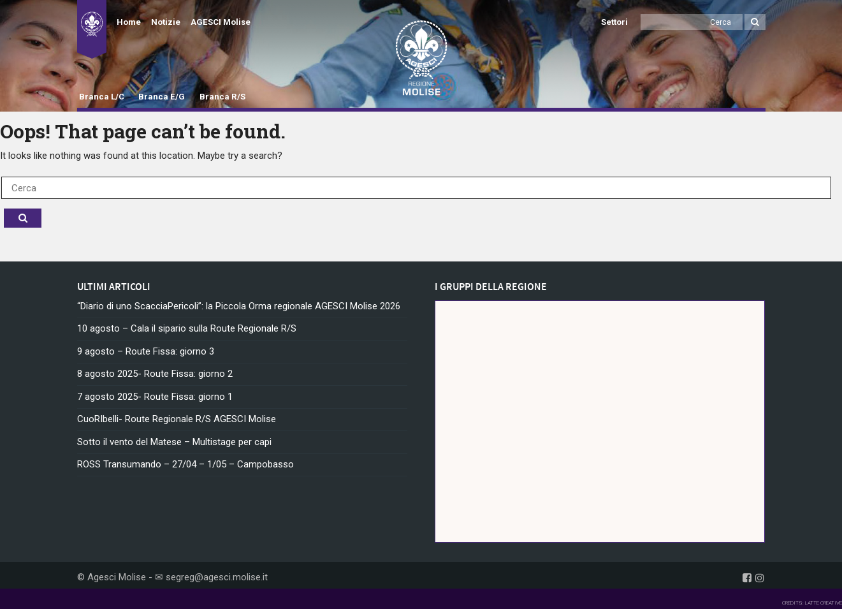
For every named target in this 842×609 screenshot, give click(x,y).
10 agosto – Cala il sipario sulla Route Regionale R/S (186, 328)
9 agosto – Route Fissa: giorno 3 (145, 351)
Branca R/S (222, 96)
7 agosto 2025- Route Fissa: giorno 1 (155, 396)
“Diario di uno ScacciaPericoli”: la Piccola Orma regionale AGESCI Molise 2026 (238, 306)
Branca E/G (161, 96)
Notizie (165, 22)
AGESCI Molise (220, 22)
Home (129, 22)
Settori (614, 22)
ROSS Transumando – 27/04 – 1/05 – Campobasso (185, 464)
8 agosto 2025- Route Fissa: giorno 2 (155, 373)
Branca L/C (101, 96)
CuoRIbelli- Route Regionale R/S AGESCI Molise (176, 419)
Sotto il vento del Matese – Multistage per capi (174, 442)
